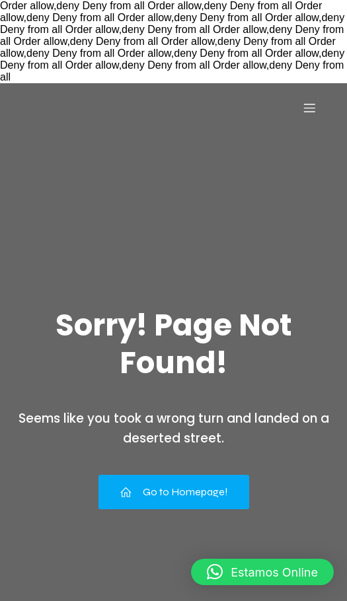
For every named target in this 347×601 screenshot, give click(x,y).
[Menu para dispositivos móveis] (309, 107)
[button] (262, 572)
